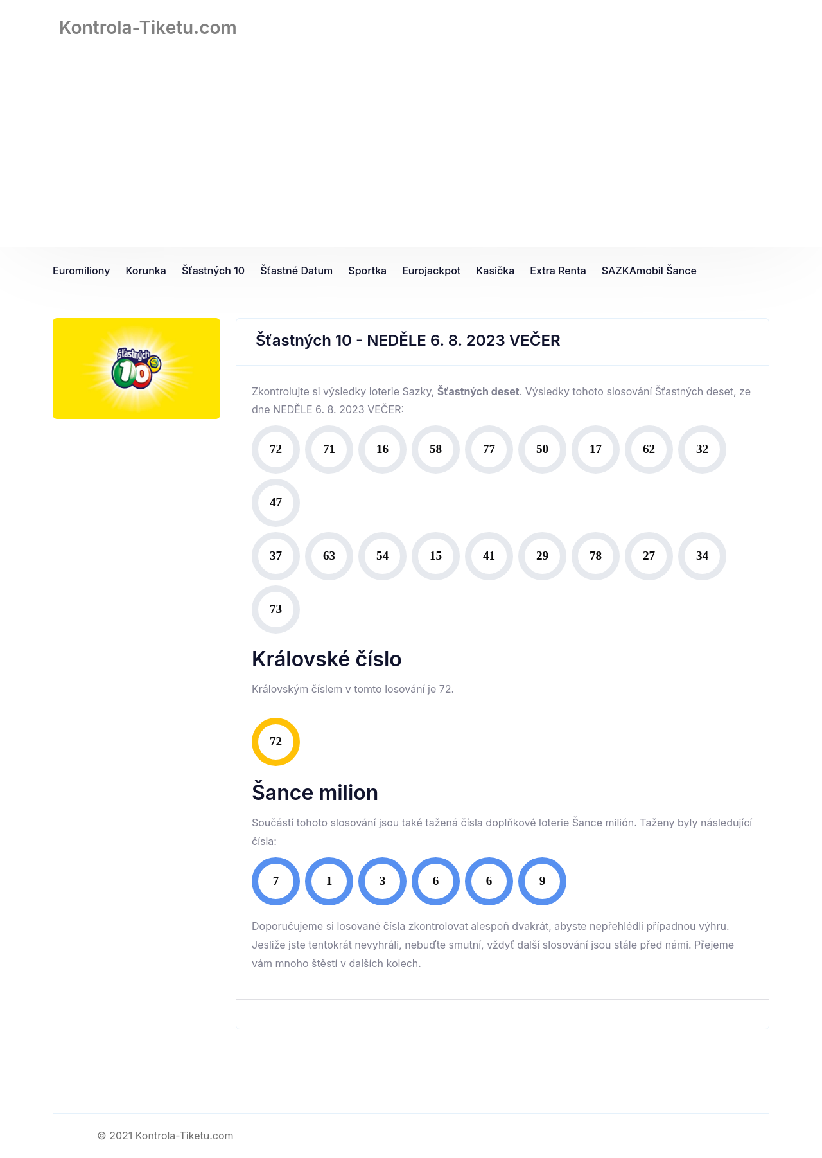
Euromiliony (81, 270)
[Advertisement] (411, 157)
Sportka (367, 270)
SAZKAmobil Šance (649, 270)
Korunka (145, 270)
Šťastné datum (296, 270)
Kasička (495, 270)
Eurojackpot (431, 270)
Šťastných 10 (213, 270)
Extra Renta (558, 270)
